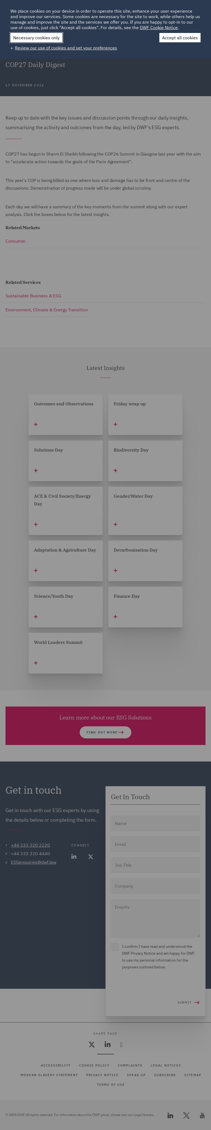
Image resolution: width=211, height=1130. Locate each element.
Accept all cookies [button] (180, 37)
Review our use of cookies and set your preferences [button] (66, 48)
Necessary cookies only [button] (36, 37)
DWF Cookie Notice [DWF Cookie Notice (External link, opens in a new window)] (159, 27)
